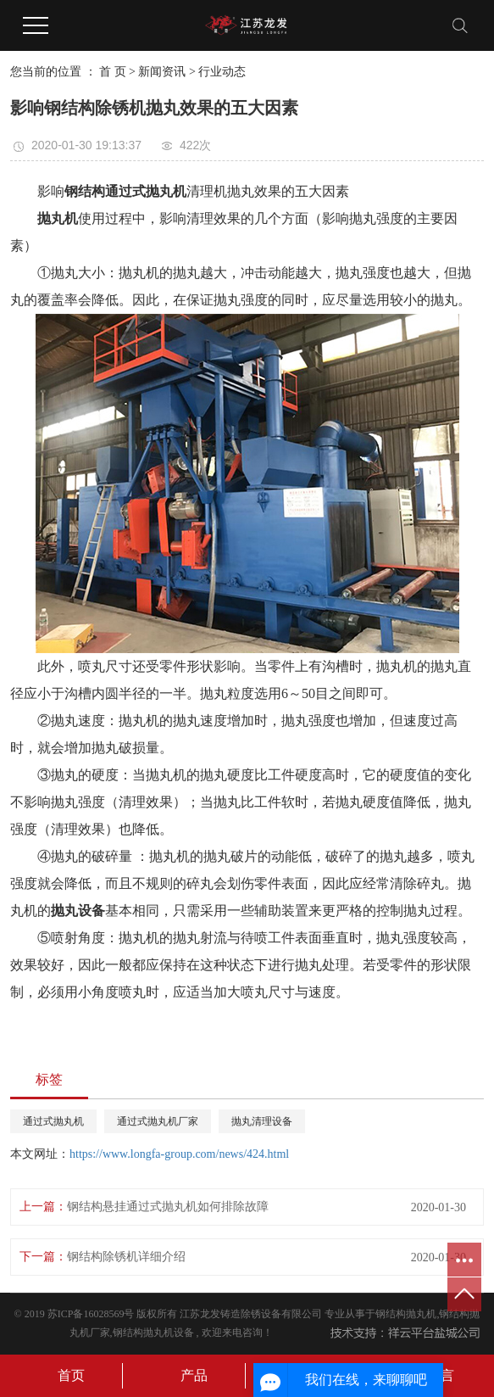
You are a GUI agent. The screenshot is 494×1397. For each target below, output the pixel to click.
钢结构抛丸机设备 (153, 1332)
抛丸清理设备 (261, 1121)
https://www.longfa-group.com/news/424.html (179, 1154)
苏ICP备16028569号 (91, 1314)
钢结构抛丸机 (405, 1314)
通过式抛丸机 (53, 1121)
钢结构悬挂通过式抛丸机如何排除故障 (168, 1206)
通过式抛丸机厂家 (157, 1121)
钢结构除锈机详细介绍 (126, 1256)
